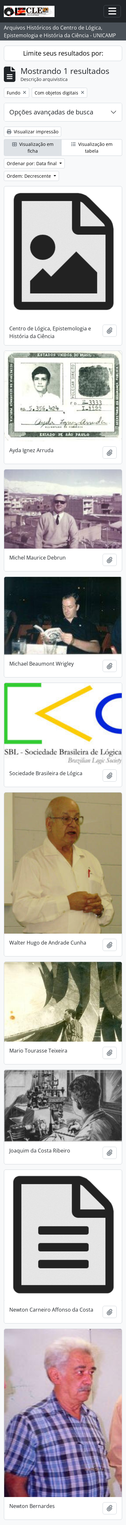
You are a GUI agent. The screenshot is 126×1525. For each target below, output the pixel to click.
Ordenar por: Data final (32, 163)
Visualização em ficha (33, 147)
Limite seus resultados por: (63, 53)
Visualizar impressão (32, 132)
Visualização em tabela (92, 147)
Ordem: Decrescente (29, 176)
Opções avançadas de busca (51, 112)
